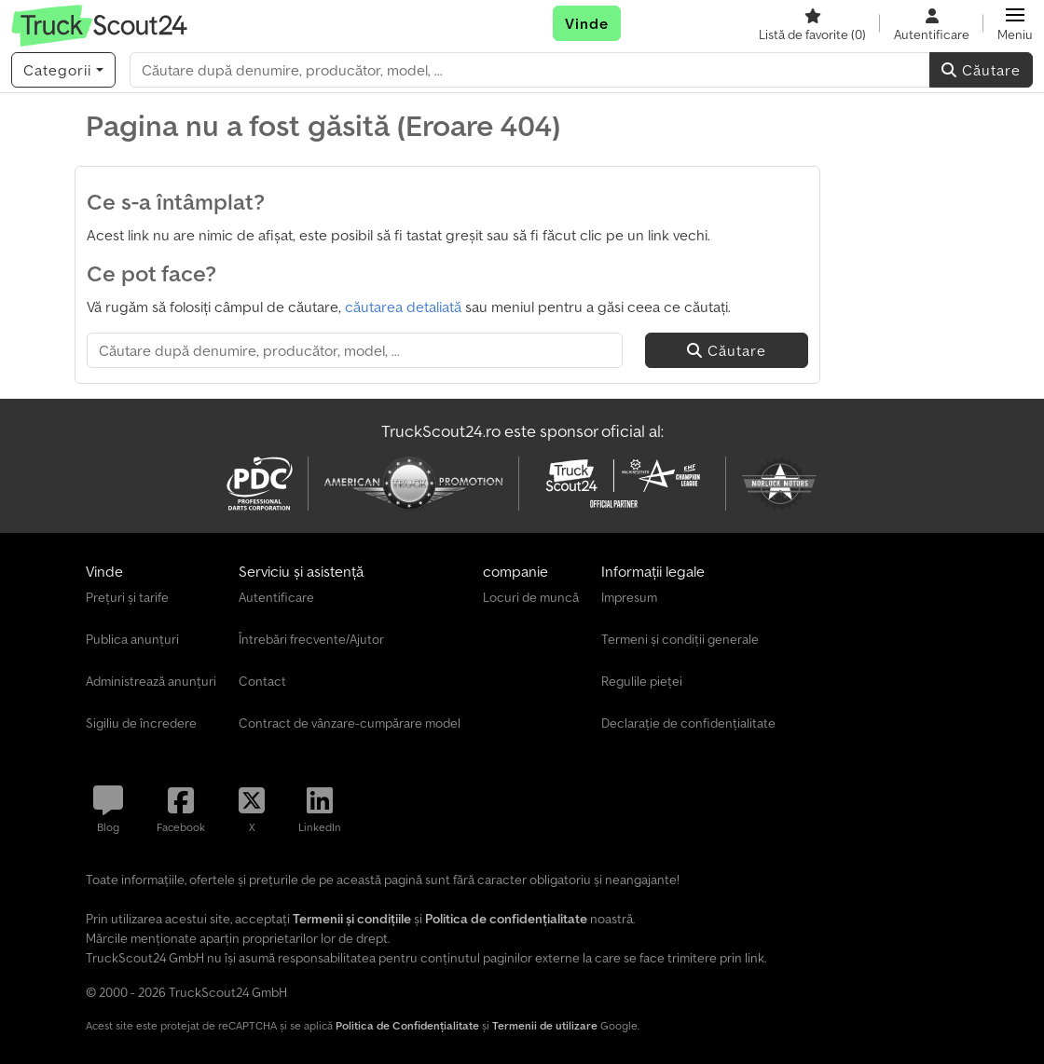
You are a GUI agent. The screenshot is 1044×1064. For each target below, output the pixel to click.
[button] (1015, 23)
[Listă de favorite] (812, 23)
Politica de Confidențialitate (407, 1025)
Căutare (981, 70)
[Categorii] (63, 70)
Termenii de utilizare (545, 1025)
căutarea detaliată (403, 306)
